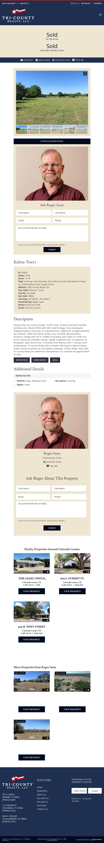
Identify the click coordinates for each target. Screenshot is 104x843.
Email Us (24, 3)
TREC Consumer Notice (57, 839)
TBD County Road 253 (31, 744)
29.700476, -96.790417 (39, 299)
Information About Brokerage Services (49, 839)
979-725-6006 (8, 3)
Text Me (52, 466)
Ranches (43, 281)
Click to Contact (33, 307)
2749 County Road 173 (72, 696)
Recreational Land (57, 281)
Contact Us (42, 809)
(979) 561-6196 (33, 305)
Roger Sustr (38, 302)
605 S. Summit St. (72, 578)
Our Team (41, 805)
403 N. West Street (31, 626)
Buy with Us (42, 802)
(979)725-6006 (8, 799)
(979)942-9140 (8, 810)
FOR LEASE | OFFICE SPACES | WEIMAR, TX (31, 578)
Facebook (85, 3)
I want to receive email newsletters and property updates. (41, 245)
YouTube (98, 3)
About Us (41, 794)
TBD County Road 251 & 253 (31, 696)
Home (39, 787)
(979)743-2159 (8, 821)
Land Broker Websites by (89, 839)
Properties (42, 791)
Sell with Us (43, 798)
